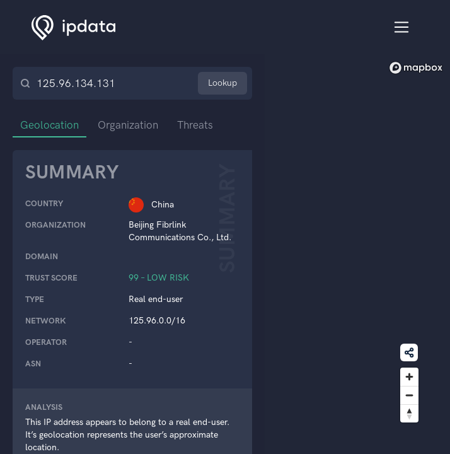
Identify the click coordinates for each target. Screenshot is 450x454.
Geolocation (49, 125)
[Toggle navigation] (401, 27)
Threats (195, 125)
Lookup (222, 83)
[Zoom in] (409, 377)
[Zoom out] (409, 395)
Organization (128, 125)
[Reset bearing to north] (409, 413)
